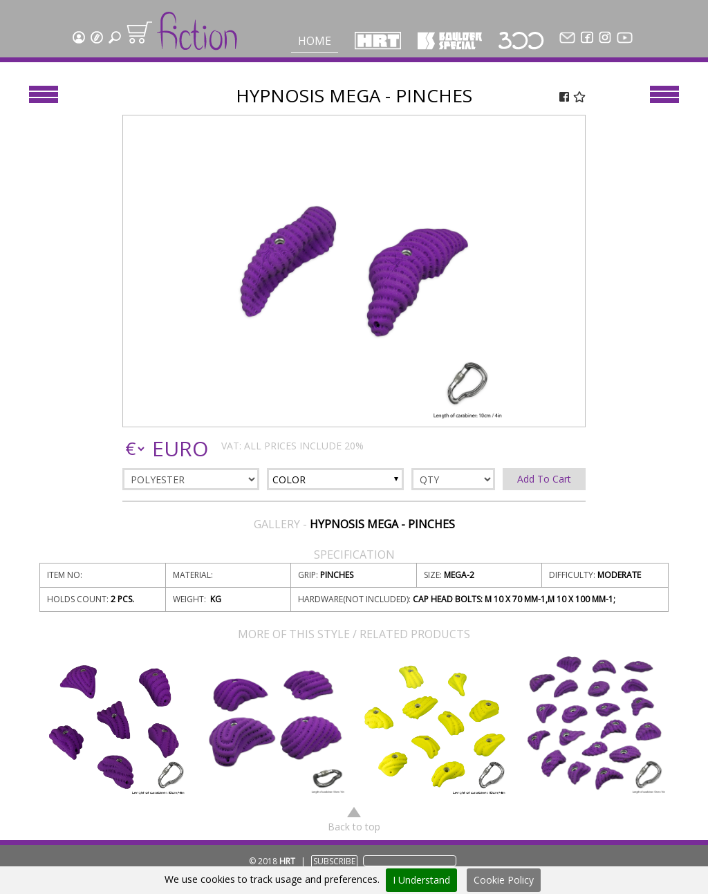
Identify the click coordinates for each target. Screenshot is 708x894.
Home (314, 40)
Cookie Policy (504, 879)
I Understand (421, 879)
